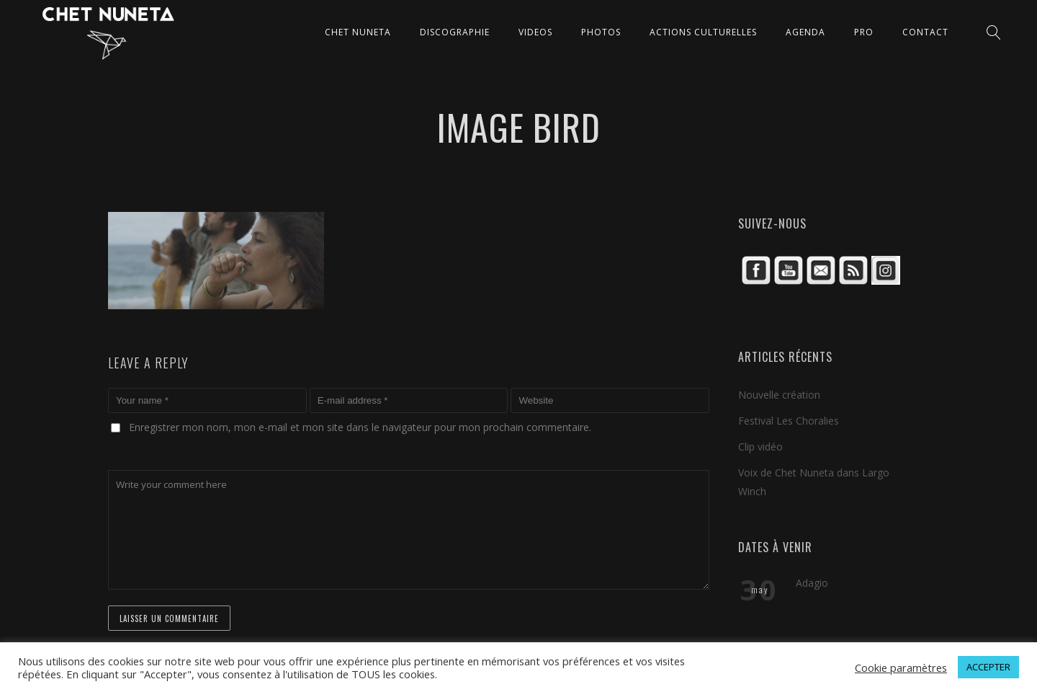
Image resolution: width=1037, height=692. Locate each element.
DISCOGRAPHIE (455, 32)
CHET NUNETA (358, 32)
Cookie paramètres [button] (901, 667)
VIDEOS (535, 32)
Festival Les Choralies (788, 420)
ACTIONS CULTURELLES (703, 32)
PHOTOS (601, 32)
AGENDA (805, 32)
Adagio (812, 583)
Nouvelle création (779, 395)
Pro (864, 32)
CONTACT (925, 32)
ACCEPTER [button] (988, 666)
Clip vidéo (760, 446)
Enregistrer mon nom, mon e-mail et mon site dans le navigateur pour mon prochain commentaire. (360, 427)
